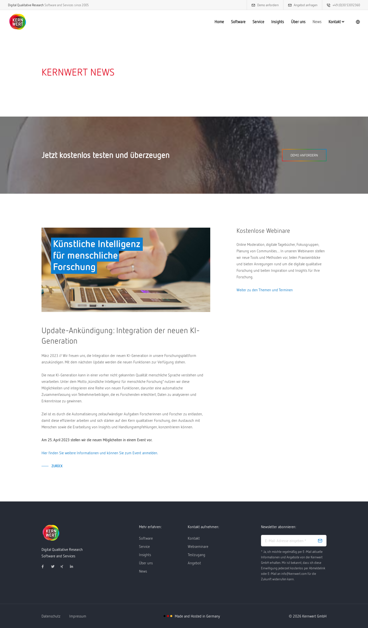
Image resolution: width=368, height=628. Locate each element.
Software (233, 21)
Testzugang (196, 554)
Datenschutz (51, 616)
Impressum (77, 616)
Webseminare (198, 546)
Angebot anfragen (301, 5)
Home (215, 21)
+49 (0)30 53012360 (342, 5)
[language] (353, 21)
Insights (273, 21)
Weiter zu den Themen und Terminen (264, 290)
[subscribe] (320, 540)
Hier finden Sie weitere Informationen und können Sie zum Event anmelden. (100, 453)
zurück (57, 466)
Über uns (293, 21)
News (312, 21)
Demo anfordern (263, 5)
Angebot (194, 563)
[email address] (294, 540)
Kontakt (332, 21)
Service (254, 21)
